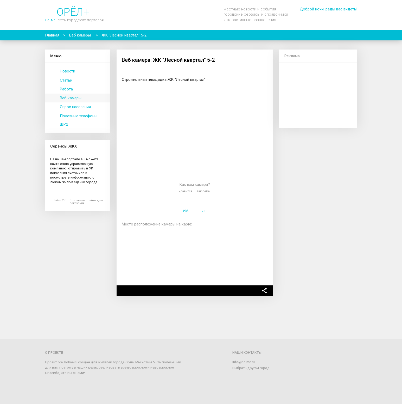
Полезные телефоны (78, 116)
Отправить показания (77, 202)
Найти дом (95, 200)
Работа (66, 89)
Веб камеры (70, 98)
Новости (67, 71)
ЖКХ (64, 125)
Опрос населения (75, 107)
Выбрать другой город (251, 368)
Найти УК (59, 200)
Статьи (66, 80)
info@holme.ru (243, 362)
